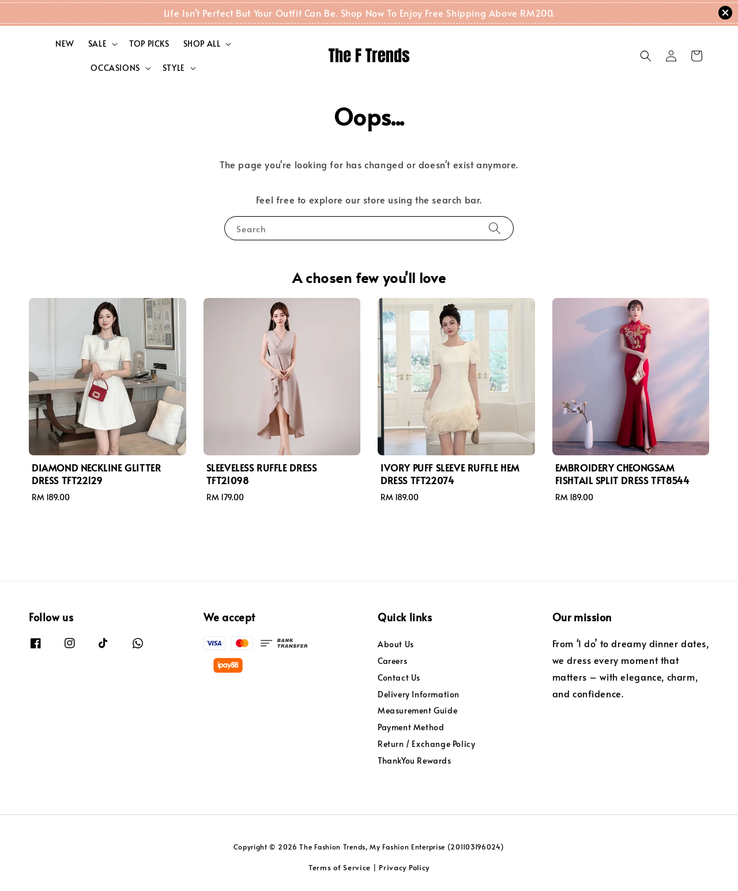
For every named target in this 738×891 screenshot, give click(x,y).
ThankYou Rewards (414, 760)
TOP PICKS (149, 43)
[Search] (494, 228)
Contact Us (399, 677)
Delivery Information (419, 694)
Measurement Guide (417, 710)
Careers (392, 660)
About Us (396, 644)
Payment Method (411, 727)
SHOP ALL (202, 44)
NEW (64, 43)
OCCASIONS (115, 68)
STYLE (174, 68)
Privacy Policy (404, 867)
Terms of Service (339, 867)
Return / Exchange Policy (426, 743)
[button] (645, 56)
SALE (97, 44)
